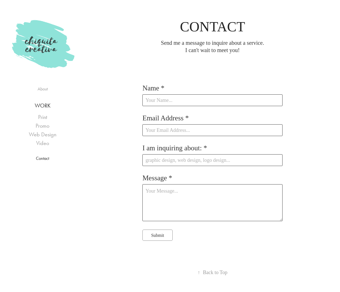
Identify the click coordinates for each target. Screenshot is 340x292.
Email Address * (165, 118)
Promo (42, 125)
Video (42, 143)
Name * (153, 88)
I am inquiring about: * (174, 147)
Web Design (42, 134)
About (43, 89)
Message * (157, 177)
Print (42, 117)
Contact (42, 158)
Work (42, 105)
